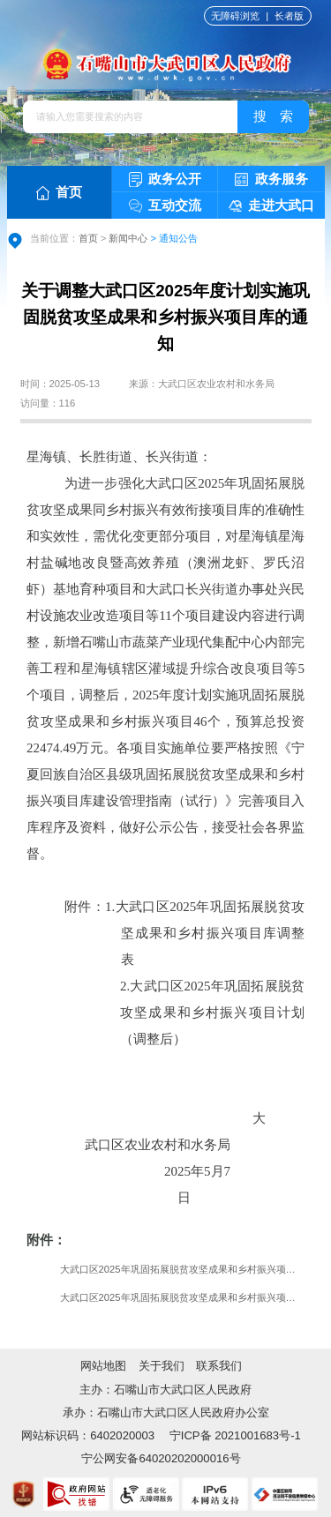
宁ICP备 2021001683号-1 (233, 1435)
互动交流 (165, 205)
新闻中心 (128, 238)
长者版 (289, 16)
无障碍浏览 (235, 16)
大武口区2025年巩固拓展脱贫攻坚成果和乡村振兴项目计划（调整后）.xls (182, 1297)
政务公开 (165, 179)
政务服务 (271, 179)
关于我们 (161, 1365)
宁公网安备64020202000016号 (160, 1458)
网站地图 (103, 1365)
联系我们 (219, 1365)
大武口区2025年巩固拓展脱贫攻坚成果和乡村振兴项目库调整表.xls (182, 1269)
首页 (59, 192)
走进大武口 (272, 205)
